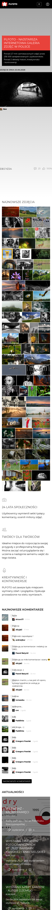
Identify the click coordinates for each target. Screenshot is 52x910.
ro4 (17, 710)
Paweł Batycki (22, 653)
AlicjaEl (19, 630)
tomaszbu (20, 700)
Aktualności (13, 792)
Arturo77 (20, 619)
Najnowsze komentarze (22, 609)
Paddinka (20, 721)
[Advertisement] (26, 139)
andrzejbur (20, 640)
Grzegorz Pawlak (23, 741)
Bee (5, 109)
